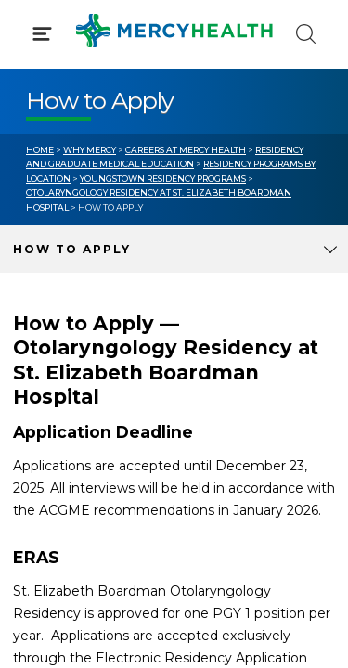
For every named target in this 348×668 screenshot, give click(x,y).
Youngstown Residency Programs (163, 178)
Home (40, 150)
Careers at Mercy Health (185, 150)
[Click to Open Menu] (42, 34)
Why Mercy (89, 150)
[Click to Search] (306, 34)
